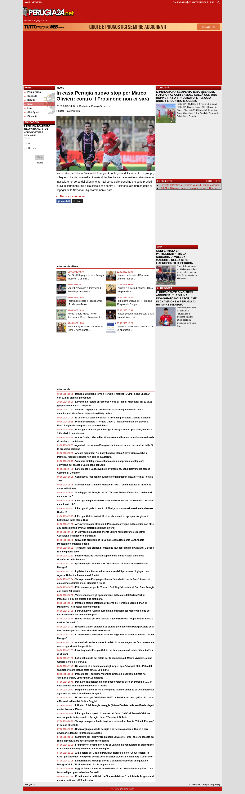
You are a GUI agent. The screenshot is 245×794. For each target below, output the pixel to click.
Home (27, 87)
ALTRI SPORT (164, 288)
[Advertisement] (122, 58)
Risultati (39, 163)
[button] (39, 157)
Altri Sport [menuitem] (31, 112)
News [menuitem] (28, 104)
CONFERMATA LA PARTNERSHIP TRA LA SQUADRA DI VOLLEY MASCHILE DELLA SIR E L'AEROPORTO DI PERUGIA (174, 257)
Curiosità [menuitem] (30, 96)
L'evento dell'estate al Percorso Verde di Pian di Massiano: (190, 185)
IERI (218, 181)
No (29, 143)
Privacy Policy (213, 784)
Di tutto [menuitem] (29, 100)
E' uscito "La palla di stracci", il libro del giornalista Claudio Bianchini (113, 417)
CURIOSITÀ (163, 87)
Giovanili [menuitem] (30, 116)
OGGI (209, 181)
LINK (159, 246)
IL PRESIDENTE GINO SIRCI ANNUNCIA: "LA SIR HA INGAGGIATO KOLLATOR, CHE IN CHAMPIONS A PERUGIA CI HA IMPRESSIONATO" (176, 298)
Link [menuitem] (28, 108)
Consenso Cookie (197, 784)
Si (29, 138)
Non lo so (32, 148)
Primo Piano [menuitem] (32, 92)
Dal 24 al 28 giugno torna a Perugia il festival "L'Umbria (188, 188)
